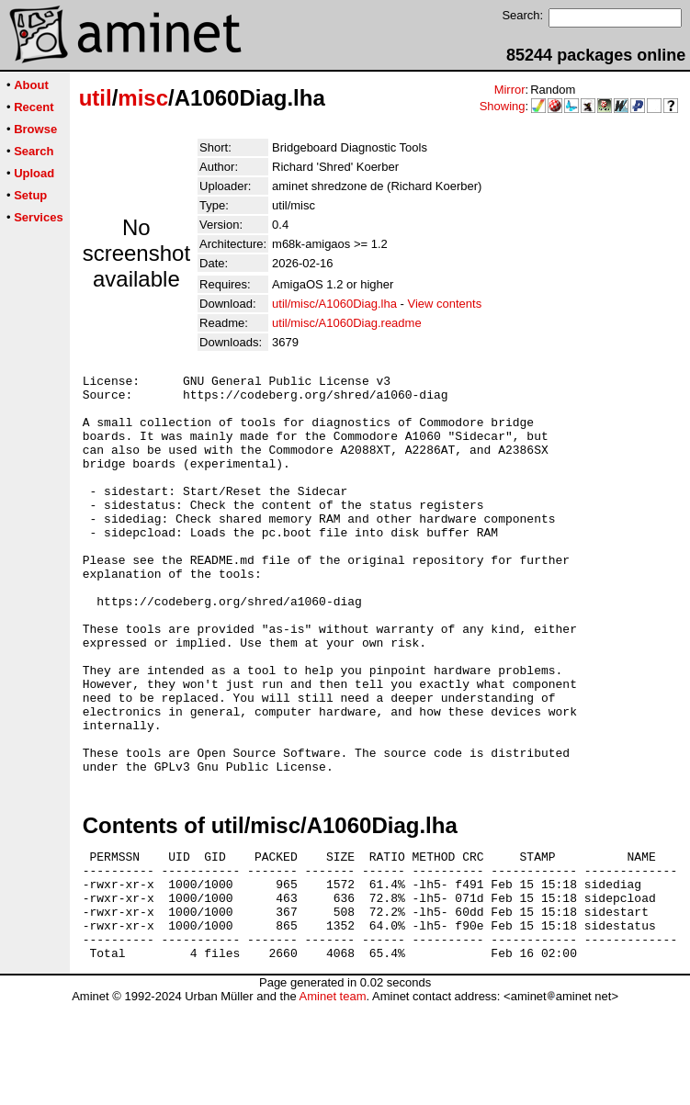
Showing (503, 106)
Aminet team (332, 1098)
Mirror (510, 89)
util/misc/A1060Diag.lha (334, 303)
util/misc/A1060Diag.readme (347, 323)
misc (143, 97)
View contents (444, 303)
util (95, 97)
